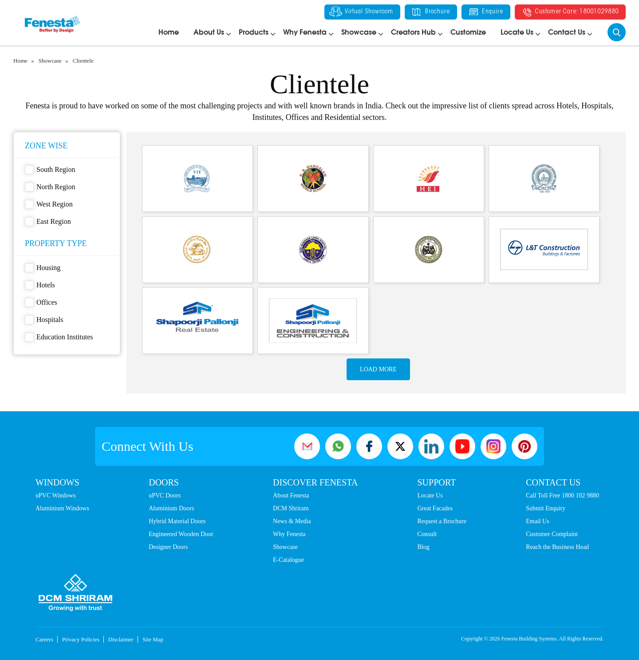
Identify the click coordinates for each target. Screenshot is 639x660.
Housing (42, 267)
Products (253, 32)
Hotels (40, 285)
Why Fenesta (305, 32)
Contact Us (566, 32)
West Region (49, 204)
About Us (208, 32)
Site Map (152, 639)
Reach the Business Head (557, 547)
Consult (427, 534)
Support (437, 482)
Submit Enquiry (545, 508)
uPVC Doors (165, 495)
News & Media (292, 521)
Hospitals (44, 319)
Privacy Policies (80, 639)
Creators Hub (413, 32)
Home (168, 32)
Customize (468, 32)
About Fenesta (291, 495)
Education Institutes (59, 337)
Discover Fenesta (315, 482)
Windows (57, 482)
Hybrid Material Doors (177, 521)
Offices (41, 302)
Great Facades (435, 508)
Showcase (358, 32)
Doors (164, 482)
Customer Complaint (552, 534)
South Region (50, 169)
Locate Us (517, 32)
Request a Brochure (442, 521)
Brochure (431, 12)
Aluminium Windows (62, 508)
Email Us (537, 521)
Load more (378, 369)
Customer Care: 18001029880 (570, 12)
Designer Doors (168, 547)
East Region (48, 221)
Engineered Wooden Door (181, 534)
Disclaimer (121, 639)
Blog (424, 547)
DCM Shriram (291, 508)
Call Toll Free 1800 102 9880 (562, 495)
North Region (50, 187)
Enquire (486, 12)
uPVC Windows (56, 495)
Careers (44, 639)
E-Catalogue (288, 560)
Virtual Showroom (361, 12)
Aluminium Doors (171, 508)
